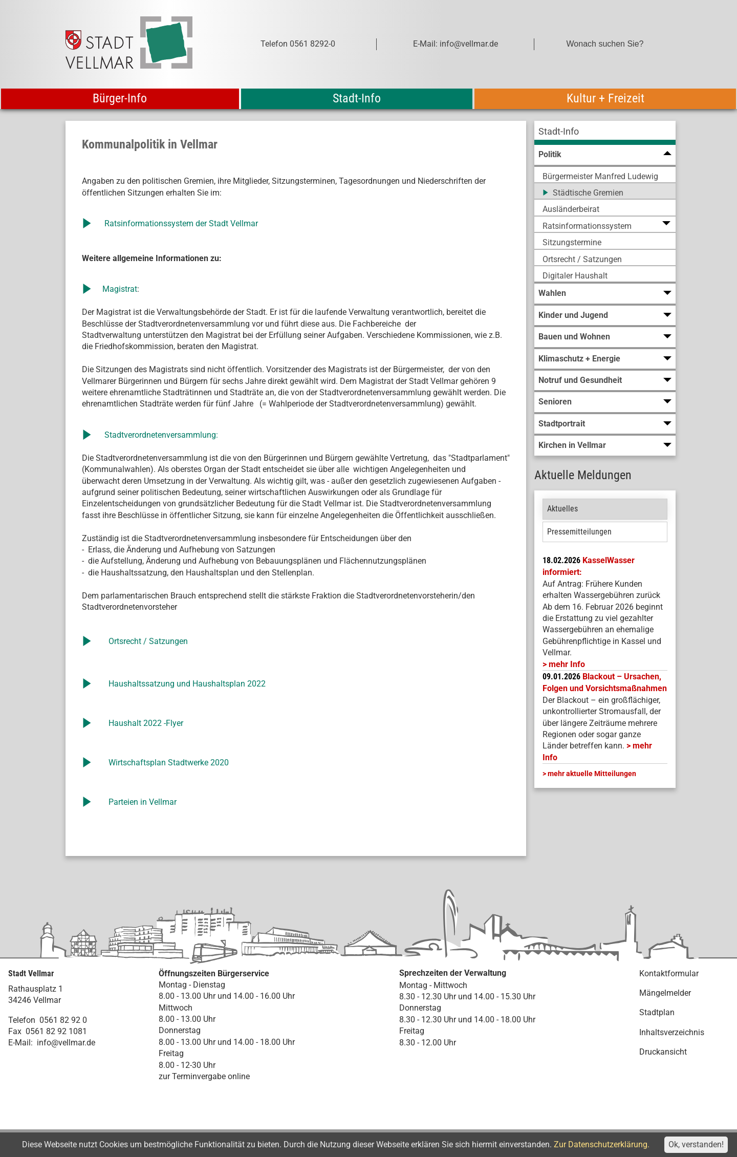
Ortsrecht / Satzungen (148, 641)
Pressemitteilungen (579, 532)
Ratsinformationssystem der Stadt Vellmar (181, 223)
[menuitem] (605, 133)
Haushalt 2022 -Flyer (147, 723)
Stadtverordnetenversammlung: (161, 435)
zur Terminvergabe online (204, 1076)
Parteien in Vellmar (143, 802)
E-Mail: (20, 1042)
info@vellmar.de (66, 1042)
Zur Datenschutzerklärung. (601, 1144)
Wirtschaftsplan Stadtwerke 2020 (169, 762)
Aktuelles (562, 508)
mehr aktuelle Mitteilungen (592, 773)
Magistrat (118, 289)
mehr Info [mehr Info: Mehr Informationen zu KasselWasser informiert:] (567, 664)
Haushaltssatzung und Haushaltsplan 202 (185, 684)
